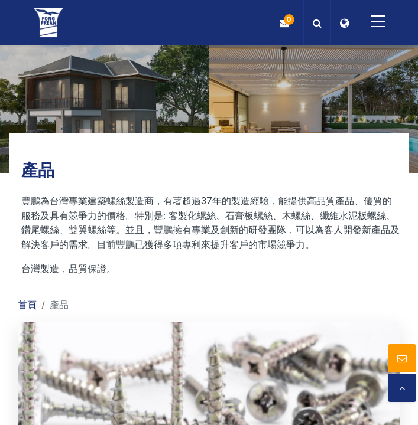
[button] (313, 22)
